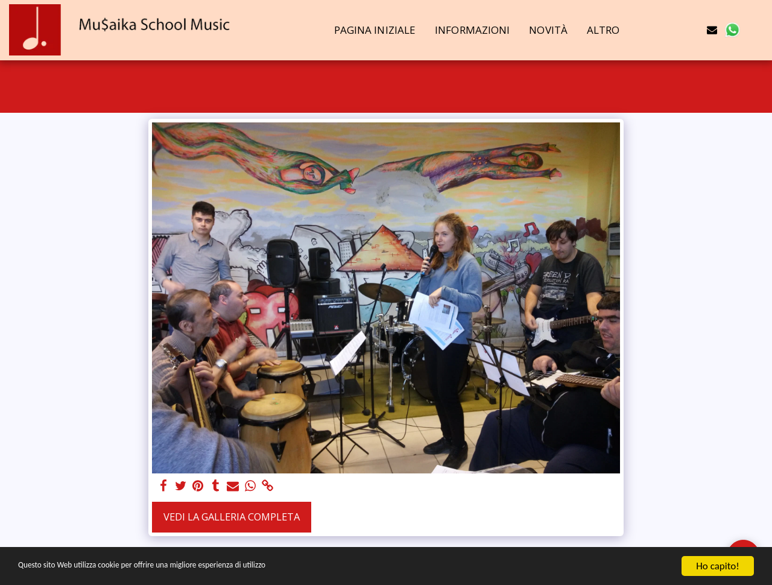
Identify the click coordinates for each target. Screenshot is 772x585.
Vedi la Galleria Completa (231, 516)
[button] (672, 30)
